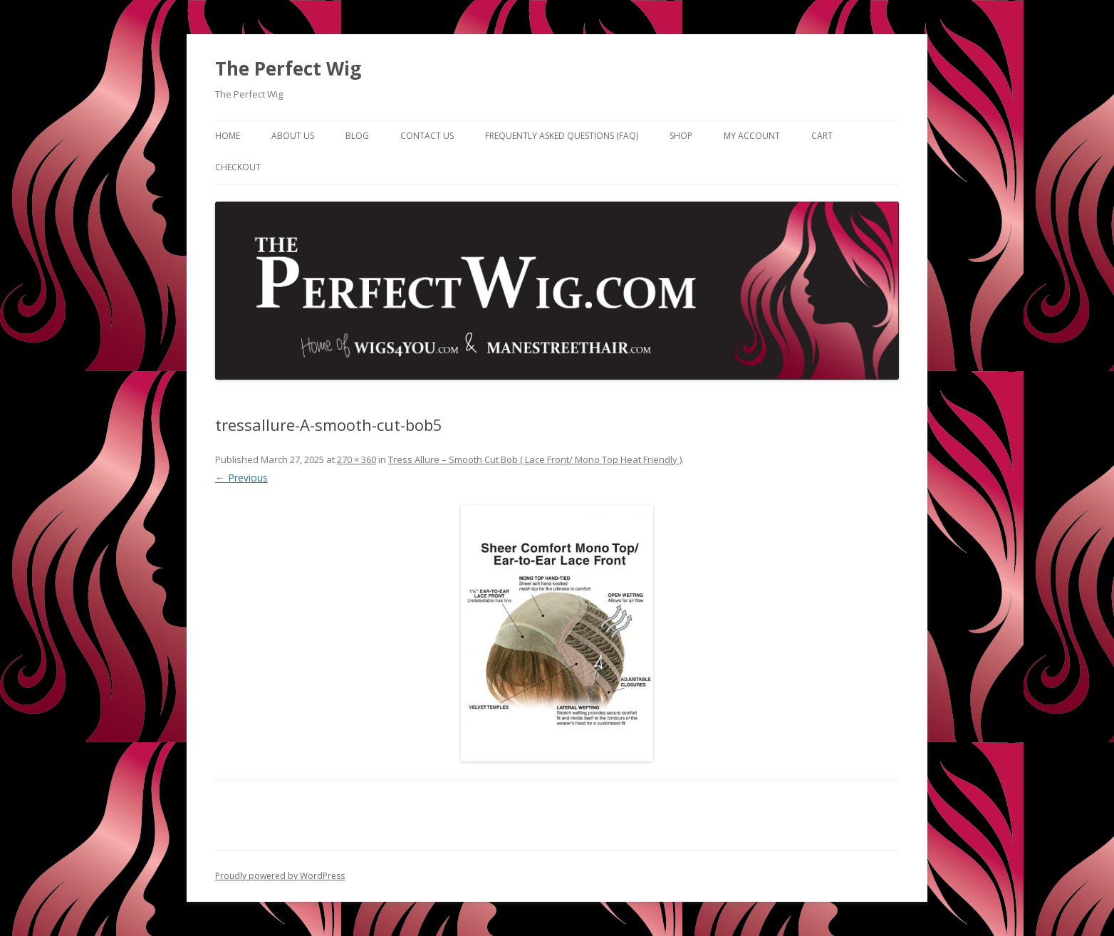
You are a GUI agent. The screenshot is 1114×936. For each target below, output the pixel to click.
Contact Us (427, 136)
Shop (681, 136)
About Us (292, 136)
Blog (357, 136)
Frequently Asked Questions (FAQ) (561, 136)
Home (227, 136)
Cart (822, 136)
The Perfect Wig (288, 68)
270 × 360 (356, 459)
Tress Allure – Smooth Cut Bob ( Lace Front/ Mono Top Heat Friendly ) (535, 459)
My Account (752, 136)
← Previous (241, 477)
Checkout (238, 167)
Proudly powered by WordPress (280, 876)
